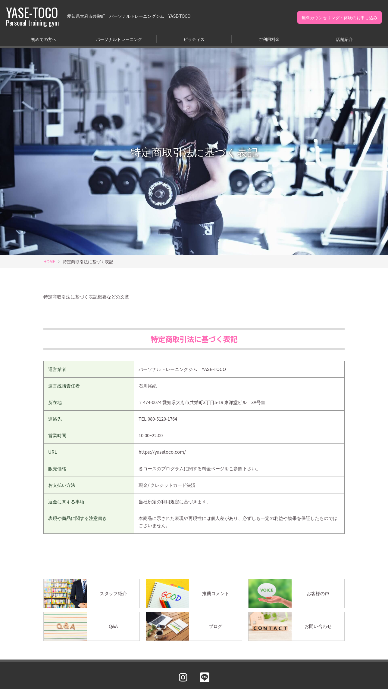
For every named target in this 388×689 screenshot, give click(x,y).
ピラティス (194, 39)
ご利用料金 (269, 39)
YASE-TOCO (32, 16)
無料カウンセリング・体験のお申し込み (339, 17)
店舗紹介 (344, 39)
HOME (49, 261)
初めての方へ (43, 39)
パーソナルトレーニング (119, 39)
